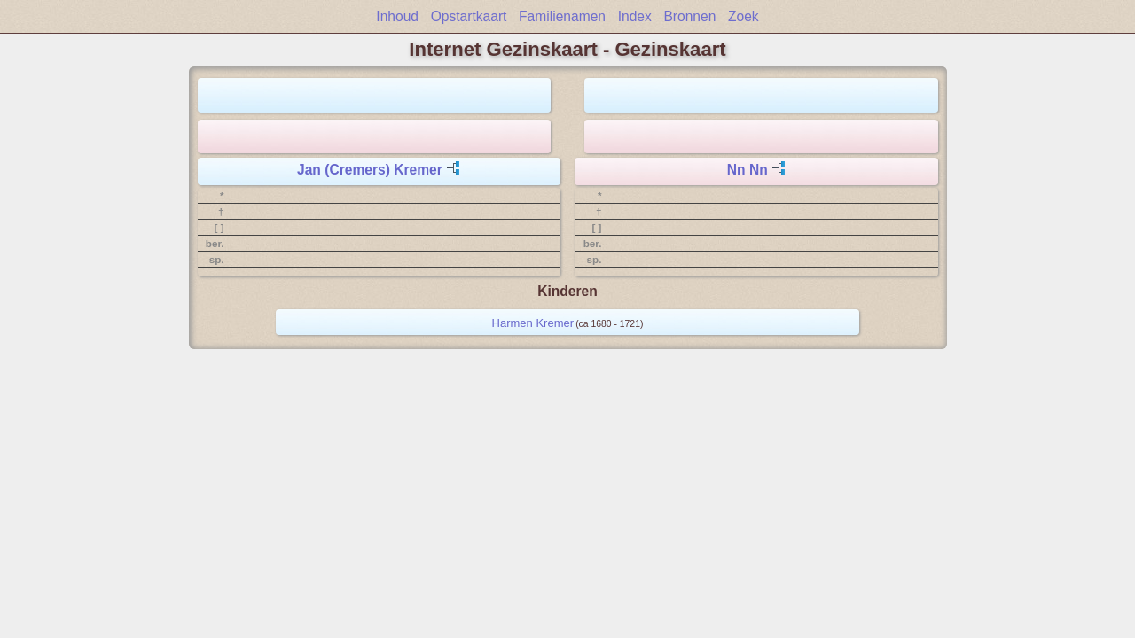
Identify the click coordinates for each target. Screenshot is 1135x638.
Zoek (743, 16)
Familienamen (562, 16)
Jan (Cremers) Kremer (369, 169)
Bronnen (689, 16)
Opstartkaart (469, 16)
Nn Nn (747, 169)
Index (635, 16)
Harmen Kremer (533, 323)
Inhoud (397, 16)
